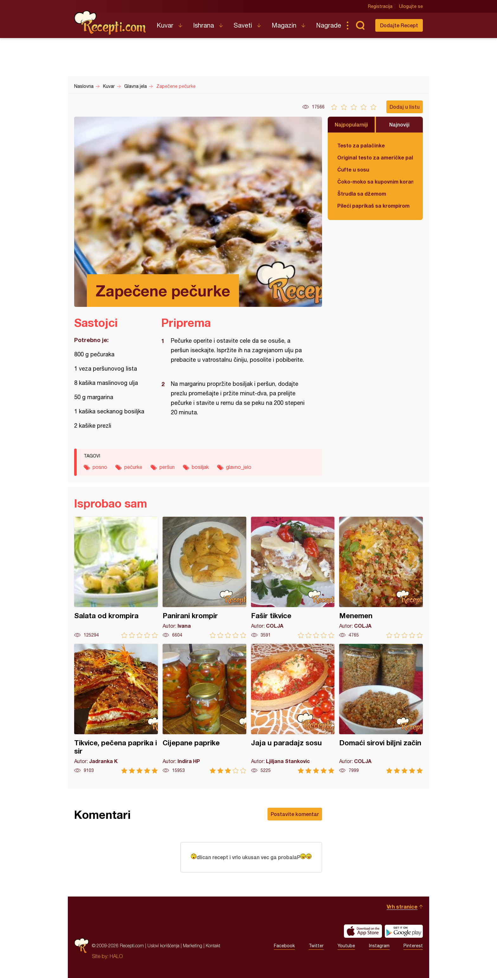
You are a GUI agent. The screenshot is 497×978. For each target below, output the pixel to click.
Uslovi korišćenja (163, 945)
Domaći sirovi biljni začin (381, 709)
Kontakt (213, 945)
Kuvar (165, 25)
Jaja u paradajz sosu (293, 709)
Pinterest (413, 945)
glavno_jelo (238, 467)
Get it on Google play (404, 931)
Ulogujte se (411, 6)
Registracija (380, 6)
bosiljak (200, 467)
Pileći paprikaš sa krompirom (373, 206)
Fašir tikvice (293, 577)
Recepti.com (110, 22)
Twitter (316, 945)
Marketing (192, 945)
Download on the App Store (363, 931)
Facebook (284, 945)
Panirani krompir (204, 577)
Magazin (284, 25)
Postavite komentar (295, 814)
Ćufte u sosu (353, 169)
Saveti (243, 25)
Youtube (346, 945)
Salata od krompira (116, 577)
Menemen (381, 577)
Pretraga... (360, 25)
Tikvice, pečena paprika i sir (116, 709)
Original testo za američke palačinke (375, 157)
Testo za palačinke (361, 145)
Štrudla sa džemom (361, 194)
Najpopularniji (351, 124)
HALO (116, 956)
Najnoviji (399, 124)
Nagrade (328, 25)
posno (100, 467)
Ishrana (203, 25)
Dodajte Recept (399, 25)
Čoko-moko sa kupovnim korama (375, 181)
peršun (167, 467)
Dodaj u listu (405, 107)
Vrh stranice (402, 907)
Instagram (379, 945)
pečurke (133, 467)
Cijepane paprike (204, 709)
